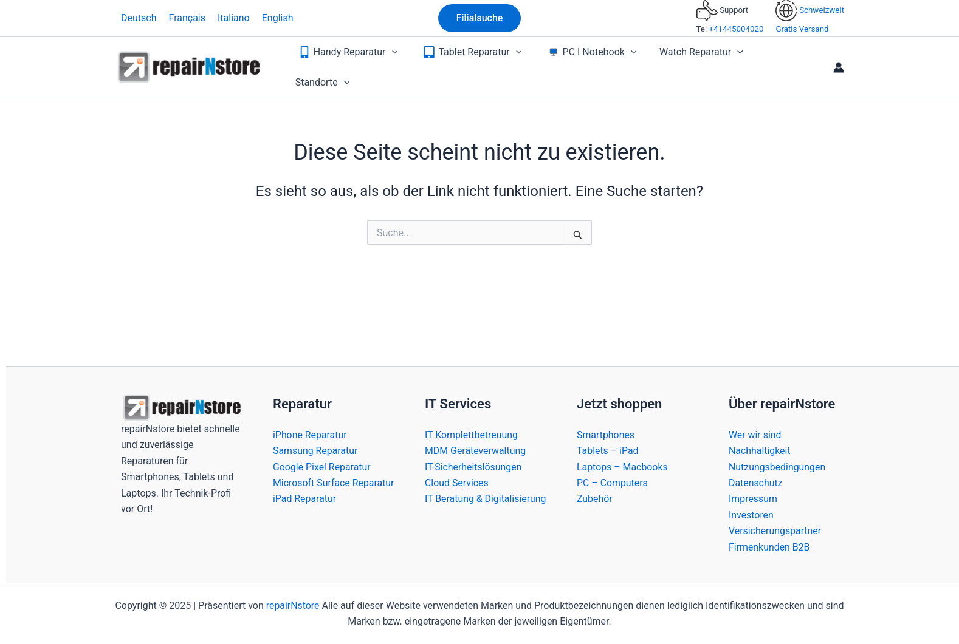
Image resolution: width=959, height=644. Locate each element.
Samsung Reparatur (315, 450)
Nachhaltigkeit (760, 450)
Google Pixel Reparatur (322, 467)
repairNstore (292, 605)
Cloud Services (457, 483)
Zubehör (595, 498)
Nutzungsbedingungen (777, 467)
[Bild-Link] (181, 407)
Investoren (751, 515)
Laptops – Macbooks (623, 467)
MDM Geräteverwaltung (475, 450)
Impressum (753, 498)
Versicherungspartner (775, 531)
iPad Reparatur (305, 515)
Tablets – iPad (608, 450)
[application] (396, 63)
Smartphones (606, 435)
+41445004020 (736, 28)
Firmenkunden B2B (770, 547)
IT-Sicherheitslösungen (474, 467)
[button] (479, 18)
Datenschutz (756, 483)
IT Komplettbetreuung (471, 435)
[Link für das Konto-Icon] (838, 63)
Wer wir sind (755, 435)
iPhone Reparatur (310, 435)
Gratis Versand (801, 28)
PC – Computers (612, 483)
